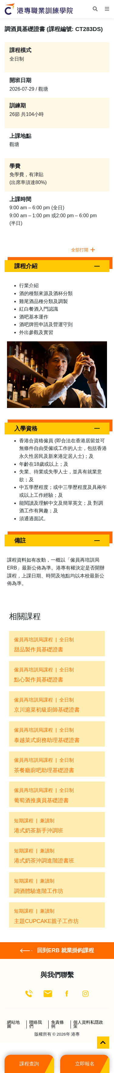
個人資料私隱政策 (88, 1024)
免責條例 (57, 1024)
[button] (57, 266)
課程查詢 (29, 1063)
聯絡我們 (35, 1024)
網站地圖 (13, 1024)
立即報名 (85, 1063)
